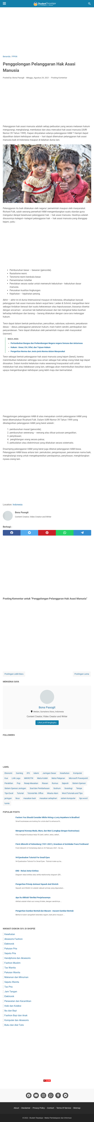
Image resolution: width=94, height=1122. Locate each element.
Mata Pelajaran (58, 778)
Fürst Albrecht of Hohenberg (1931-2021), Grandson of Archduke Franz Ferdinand (52, 844)
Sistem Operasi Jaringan (15, 788)
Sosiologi (68, 788)
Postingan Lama (81, 674)
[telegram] (82, 533)
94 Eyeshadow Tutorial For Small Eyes (33, 857)
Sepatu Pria (10, 953)
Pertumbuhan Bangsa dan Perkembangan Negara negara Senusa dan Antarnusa (47, 343)
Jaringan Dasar (49, 773)
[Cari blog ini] (89, 3)
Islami (36, 773)
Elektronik (9, 943)
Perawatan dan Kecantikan (17, 1001)
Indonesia (17, 504)
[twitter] (29, 533)
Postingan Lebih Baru (14, 674)
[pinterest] (47, 533)
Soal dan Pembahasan (40, 788)
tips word (83, 798)
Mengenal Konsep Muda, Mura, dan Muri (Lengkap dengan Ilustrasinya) (47, 831)
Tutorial (20, 793)
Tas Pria (8, 986)
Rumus (55, 783)
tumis (7, 803)
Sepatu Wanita (11, 982)
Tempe (79, 788)
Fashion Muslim (12, 963)
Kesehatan (64, 773)
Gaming (19, 773)
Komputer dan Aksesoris (16, 1020)
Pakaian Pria (10, 948)
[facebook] (11, 533)
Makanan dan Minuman (16, 977)
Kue (6, 778)
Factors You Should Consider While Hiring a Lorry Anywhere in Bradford (47, 817)
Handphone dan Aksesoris (17, 958)
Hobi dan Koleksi (12, 1006)
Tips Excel (9, 793)
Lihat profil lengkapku (47, 722)
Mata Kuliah (42, 778)
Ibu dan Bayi (10, 1010)
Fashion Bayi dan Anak (15, 1015)
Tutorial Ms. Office (35, 793)
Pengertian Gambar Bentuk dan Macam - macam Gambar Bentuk (45, 911)
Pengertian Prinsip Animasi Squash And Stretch (37, 884)
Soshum (57, 788)
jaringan (8, 798)
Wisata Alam (52, 793)
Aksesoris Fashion (13, 939)
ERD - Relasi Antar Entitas (27, 871)
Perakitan (9, 783)
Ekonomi (8, 773)
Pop (18, 783)
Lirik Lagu (16, 778)
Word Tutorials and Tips (72, 793)
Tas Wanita (10, 967)
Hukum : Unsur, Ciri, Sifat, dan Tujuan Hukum (30, 347)
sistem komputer (68, 798)
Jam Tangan (10, 991)
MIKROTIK (28, 778)
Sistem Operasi (79, 783)
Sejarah (65, 783)
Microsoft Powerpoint (78, 778)
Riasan (45, 783)
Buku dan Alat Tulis (14, 1025)
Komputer (77, 773)
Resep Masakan (31, 783)
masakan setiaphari (48, 798)
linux (18, 798)
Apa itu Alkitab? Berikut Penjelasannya (33, 897)
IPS (28, 773)
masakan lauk (29, 798)
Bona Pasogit (47, 707)
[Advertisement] (47, 31)
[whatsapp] (65, 533)
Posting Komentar (59, 78)
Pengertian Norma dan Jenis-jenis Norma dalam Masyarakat (38, 351)
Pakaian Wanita (12, 972)
